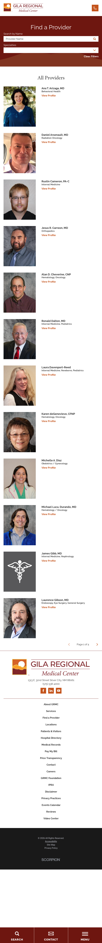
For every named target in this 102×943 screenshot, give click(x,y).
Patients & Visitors (51, 735)
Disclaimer (51, 803)
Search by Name (13, 34)
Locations (51, 728)
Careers (51, 780)
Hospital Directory (51, 743)
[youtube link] (59, 691)
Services (51, 713)
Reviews (51, 825)
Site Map (51, 860)
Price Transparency (51, 765)
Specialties (10, 45)
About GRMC (51, 705)
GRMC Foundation (51, 788)
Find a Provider (51, 720)
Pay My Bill (51, 758)
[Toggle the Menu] (85, 935)
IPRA (51, 795)
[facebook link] (43, 691)
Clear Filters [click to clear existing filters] (91, 56)
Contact (51, 773)
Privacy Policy (51, 863)
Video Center (51, 833)
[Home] (23, 8)
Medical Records (51, 750)
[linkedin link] (51, 691)
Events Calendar (51, 818)
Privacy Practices (51, 810)
